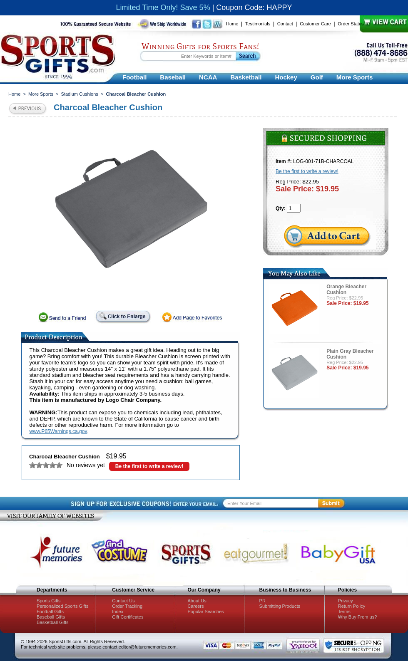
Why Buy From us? (357, 616)
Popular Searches (205, 611)
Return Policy (351, 606)
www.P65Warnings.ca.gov (58, 431)
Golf (317, 77)
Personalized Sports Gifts (62, 606)
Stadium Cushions (79, 94)
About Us (196, 600)
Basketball (245, 77)
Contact (285, 23)
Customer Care (315, 23)
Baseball (173, 77)
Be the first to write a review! (149, 466)
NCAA (208, 77)
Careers (195, 606)
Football (134, 77)
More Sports (354, 77)
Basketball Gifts (52, 622)
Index (117, 611)
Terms (344, 611)
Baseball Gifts (51, 616)
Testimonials (258, 23)
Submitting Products (279, 606)
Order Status (350, 23)
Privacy (345, 600)
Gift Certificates (127, 616)
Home (232, 23)
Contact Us (123, 600)
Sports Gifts (48, 600)
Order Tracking (127, 606)
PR (262, 600)
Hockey (286, 77)
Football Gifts (50, 611)
